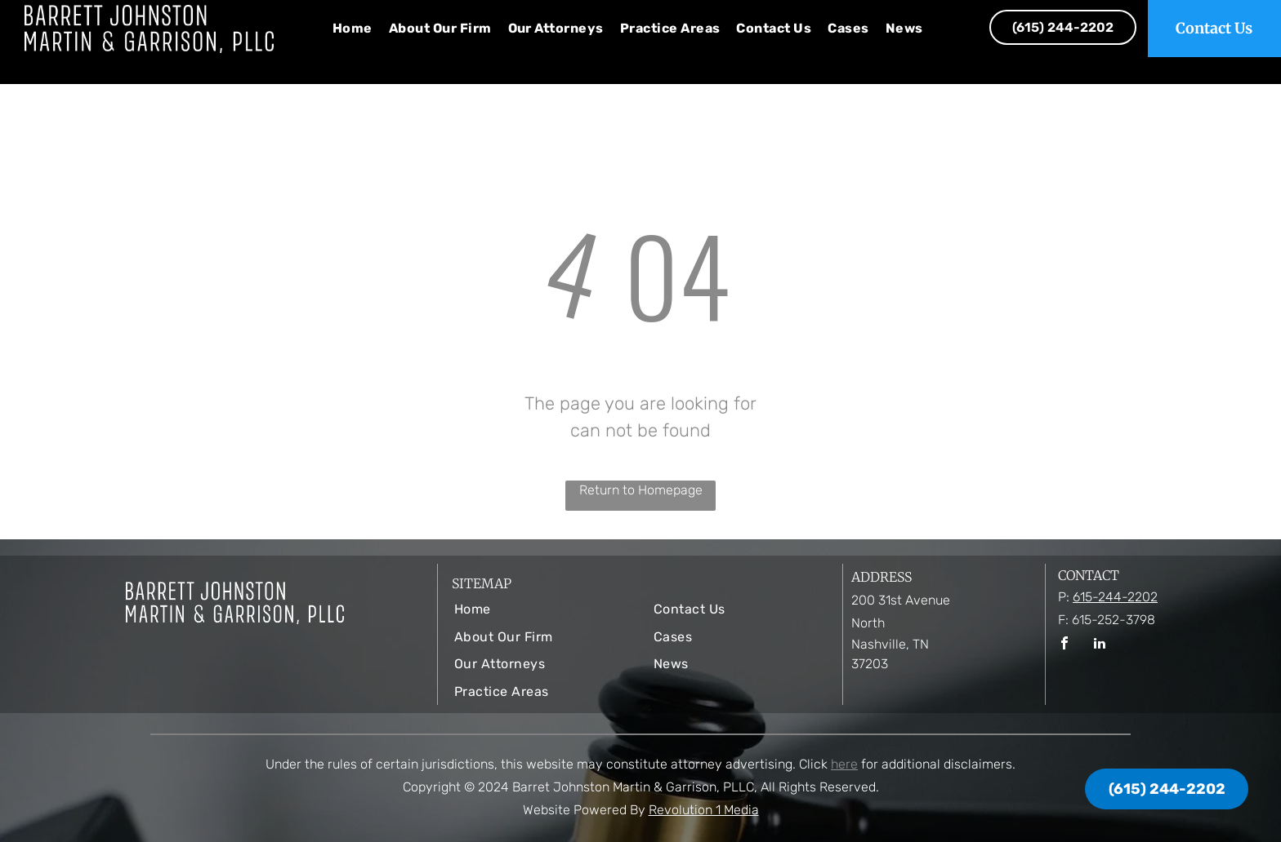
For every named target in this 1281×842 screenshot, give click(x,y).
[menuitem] (352, 28)
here (844, 764)
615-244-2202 (1115, 597)
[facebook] (1064, 645)
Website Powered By (584, 810)
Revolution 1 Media (704, 810)
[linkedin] (1099, 645)
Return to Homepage (641, 490)
